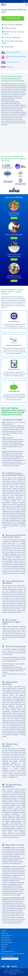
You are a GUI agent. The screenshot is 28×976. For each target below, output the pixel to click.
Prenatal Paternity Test (6, 935)
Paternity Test (4, 933)
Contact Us (4, 946)
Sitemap (3, 949)
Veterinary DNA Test (6, 940)
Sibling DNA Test (5, 937)
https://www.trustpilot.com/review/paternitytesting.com (14, 637)
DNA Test (3, 930)
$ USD (25, 1)
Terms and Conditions (6, 942)
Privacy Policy (4, 944)
